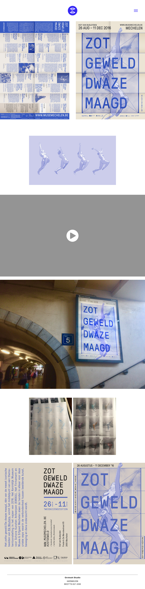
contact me (72, 581)
